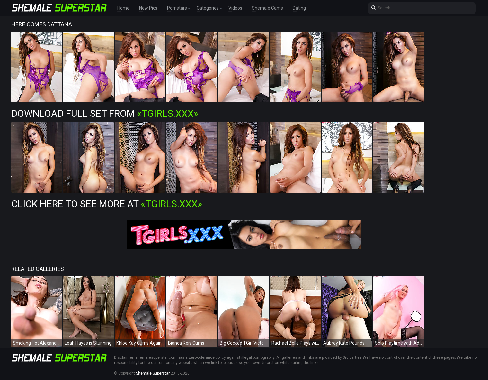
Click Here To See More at (106, 203)
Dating (299, 8)
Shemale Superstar (153, 373)
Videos (235, 8)
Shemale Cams (267, 8)
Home (123, 8)
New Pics (148, 8)
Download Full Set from (104, 113)
